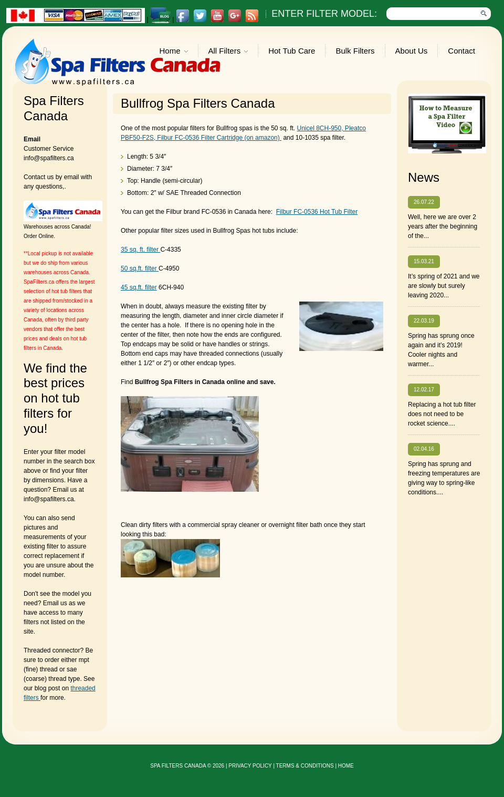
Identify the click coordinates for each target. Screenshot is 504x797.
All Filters (228, 51)
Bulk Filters (354, 50)
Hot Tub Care (291, 50)
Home (174, 51)
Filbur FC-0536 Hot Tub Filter (317, 211)
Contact (461, 50)
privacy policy (249, 766)
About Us (411, 50)
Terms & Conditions (305, 766)
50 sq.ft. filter (140, 268)
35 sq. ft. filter (140, 249)
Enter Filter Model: (324, 13)
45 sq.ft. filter (139, 287)
